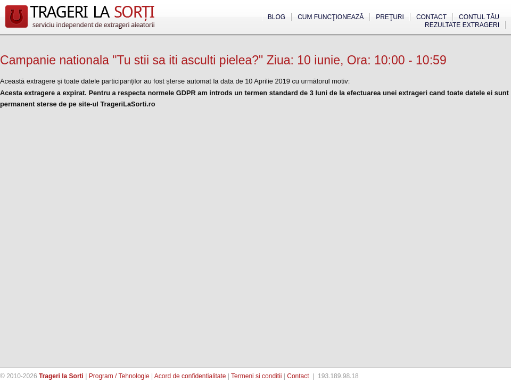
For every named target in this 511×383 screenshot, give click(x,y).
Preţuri (390, 17)
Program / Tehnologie (119, 376)
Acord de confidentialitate (190, 376)
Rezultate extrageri (462, 25)
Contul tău (479, 17)
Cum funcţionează (331, 17)
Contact (431, 17)
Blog (276, 17)
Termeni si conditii (256, 376)
